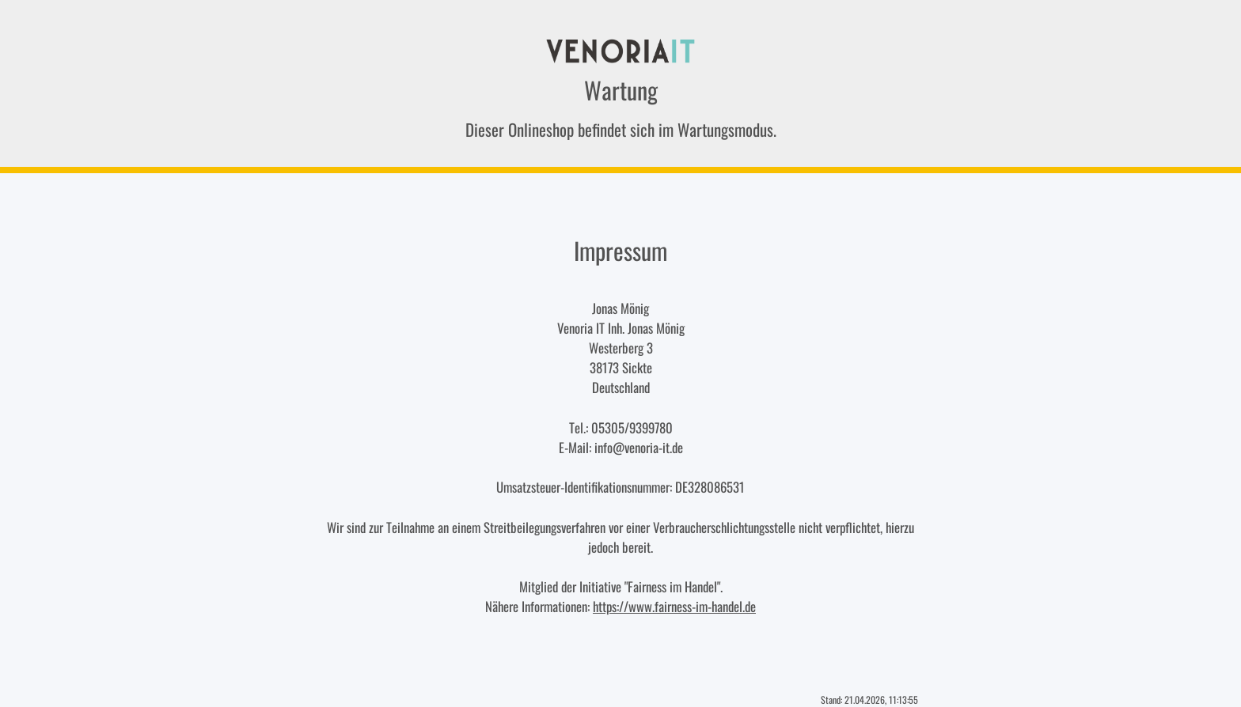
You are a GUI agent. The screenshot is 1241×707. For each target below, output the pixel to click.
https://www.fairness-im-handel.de (674, 606)
